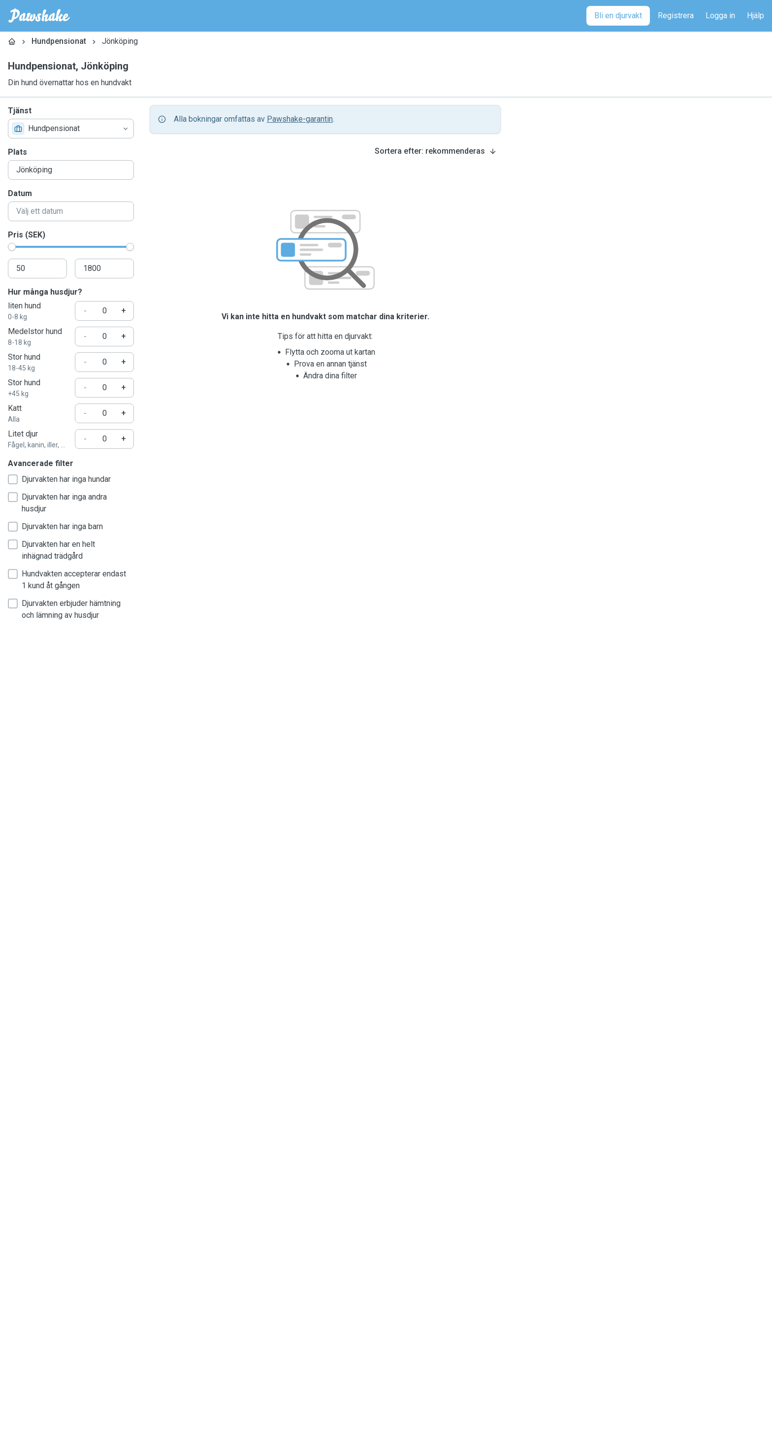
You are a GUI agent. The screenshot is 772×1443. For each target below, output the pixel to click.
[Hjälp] (755, 16)
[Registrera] (676, 16)
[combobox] (71, 128)
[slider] (12, 247)
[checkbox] (13, 479)
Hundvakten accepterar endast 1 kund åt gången (67, 579)
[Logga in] (720, 16)
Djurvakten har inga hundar (59, 479)
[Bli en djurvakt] (618, 16)
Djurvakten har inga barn (55, 527)
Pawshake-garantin (300, 119)
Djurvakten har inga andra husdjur (57, 502)
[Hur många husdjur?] (104, 311)
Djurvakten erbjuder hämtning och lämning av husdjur (64, 609)
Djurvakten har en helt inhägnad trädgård (51, 550)
